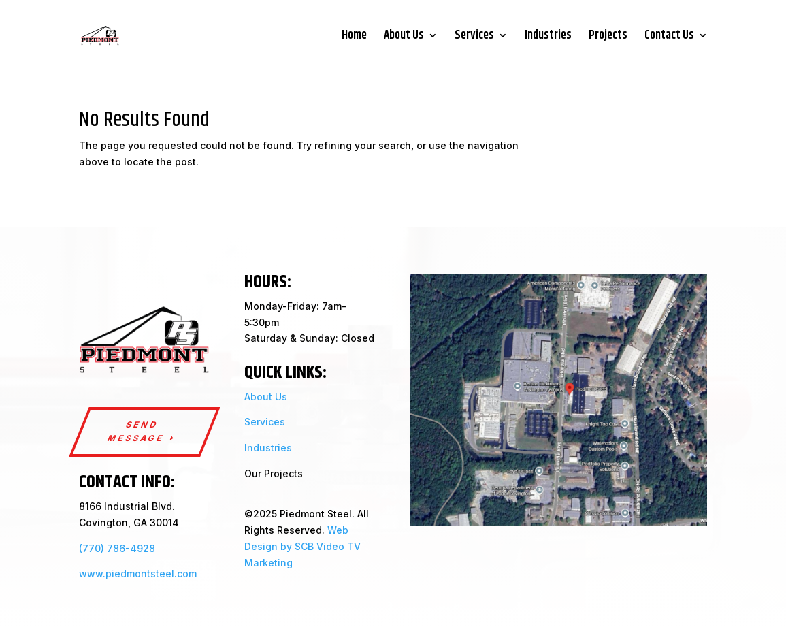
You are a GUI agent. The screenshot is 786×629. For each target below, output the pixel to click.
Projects (608, 38)
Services (474, 38)
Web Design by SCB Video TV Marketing (302, 546)
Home (354, 38)
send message (136, 431)
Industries (548, 38)
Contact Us (669, 38)
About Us (404, 38)
